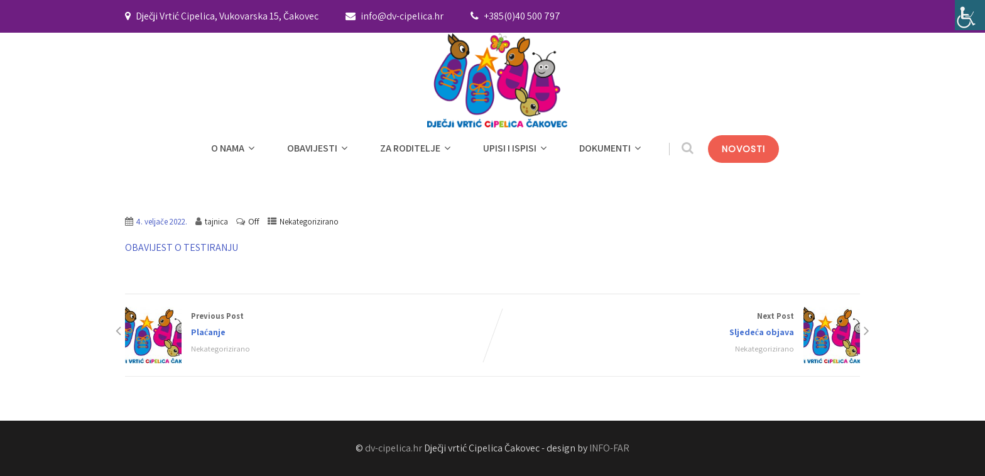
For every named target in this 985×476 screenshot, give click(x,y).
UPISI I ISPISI (516, 148)
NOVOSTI (743, 149)
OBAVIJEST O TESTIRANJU (181, 247)
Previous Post (309, 325)
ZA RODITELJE (417, 148)
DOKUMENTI (611, 148)
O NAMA (234, 148)
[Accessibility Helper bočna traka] (970, 15)
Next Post (676, 325)
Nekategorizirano (309, 221)
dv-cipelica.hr (393, 448)
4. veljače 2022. (161, 221)
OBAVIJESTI (319, 148)
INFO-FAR (609, 448)
